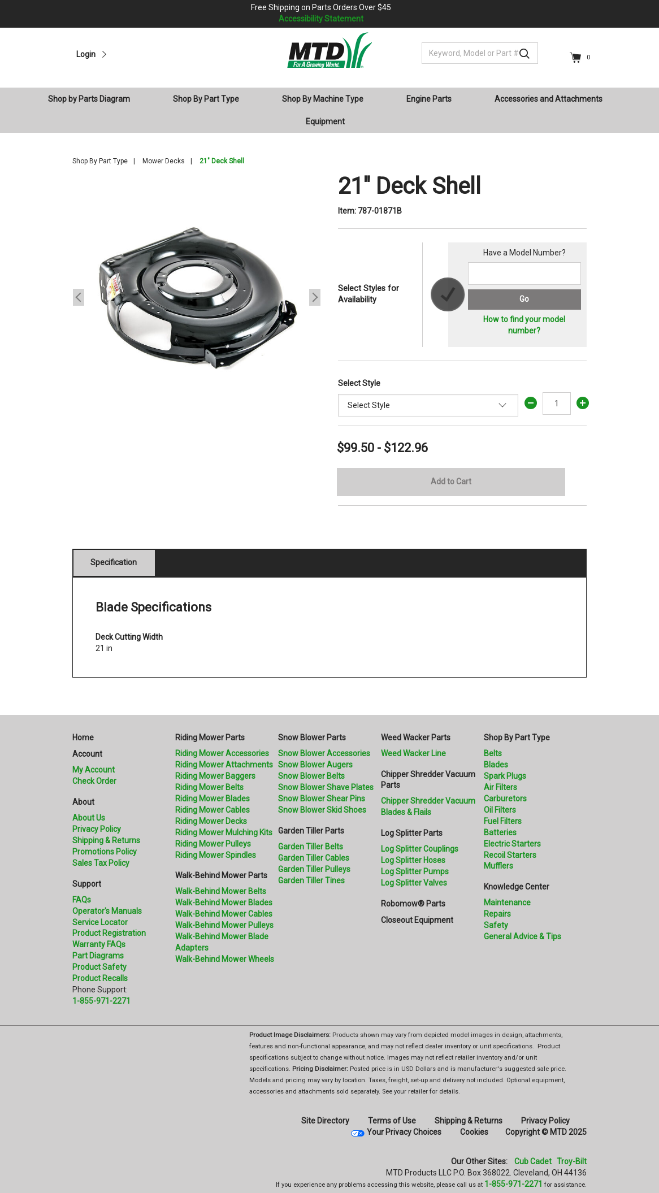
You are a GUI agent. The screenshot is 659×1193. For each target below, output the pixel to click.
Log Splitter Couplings (419, 848)
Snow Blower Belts (311, 775)
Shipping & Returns (106, 840)
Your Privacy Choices (404, 1131)
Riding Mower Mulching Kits (223, 832)
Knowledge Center (516, 886)
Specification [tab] (113, 562)
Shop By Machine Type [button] (322, 98)
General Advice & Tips (522, 936)
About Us (88, 817)
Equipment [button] (325, 121)
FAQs (81, 899)
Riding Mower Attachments (224, 764)
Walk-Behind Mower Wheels (224, 959)
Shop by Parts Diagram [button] (89, 98)
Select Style (359, 383)
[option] (196, 297)
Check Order (94, 781)
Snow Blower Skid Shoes (322, 809)
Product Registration (109, 933)
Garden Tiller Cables (313, 857)
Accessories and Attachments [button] (548, 98)
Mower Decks (163, 161)
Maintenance (507, 902)
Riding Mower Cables (212, 809)
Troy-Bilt (572, 1161)
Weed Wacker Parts (415, 737)
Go (524, 298)
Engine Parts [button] (429, 98)
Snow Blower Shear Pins (321, 798)
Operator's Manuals (107, 911)
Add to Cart (451, 481)
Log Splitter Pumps (415, 871)
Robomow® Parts (413, 903)
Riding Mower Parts (210, 737)
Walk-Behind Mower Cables (223, 913)
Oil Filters (500, 809)
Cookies (474, 1131)
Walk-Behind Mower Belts (220, 891)
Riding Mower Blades (212, 798)
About (83, 801)
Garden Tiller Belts (310, 846)
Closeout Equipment (417, 920)
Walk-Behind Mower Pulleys (224, 925)
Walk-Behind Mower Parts (221, 875)
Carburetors (505, 798)
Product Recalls (100, 978)
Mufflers (498, 865)
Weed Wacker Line (413, 753)
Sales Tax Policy (100, 862)
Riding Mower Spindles (215, 855)
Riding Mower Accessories (222, 753)
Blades (496, 764)
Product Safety (99, 966)
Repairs (497, 913)
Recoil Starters (510, 855)
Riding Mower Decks (211, 821)
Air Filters (500, 787)
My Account (93, 769)
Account (87, 753)
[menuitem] (93, 99)
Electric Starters (512, 843)
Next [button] (314, 297)
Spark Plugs (505, 775)
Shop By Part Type (100, 161)
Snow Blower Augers (315, 764)
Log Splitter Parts (412, 833)
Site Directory (325, 1120)
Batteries (500, 832)
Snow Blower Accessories (324, 753)
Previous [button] (78, 297)
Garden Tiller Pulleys (314, 869)
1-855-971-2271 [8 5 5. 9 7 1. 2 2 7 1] (513, 1183)
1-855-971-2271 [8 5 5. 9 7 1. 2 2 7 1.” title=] (101, 1000)
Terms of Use (392, 1120)
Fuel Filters (503, 821)
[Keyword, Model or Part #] (480, 53)
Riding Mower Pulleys (213, 843)
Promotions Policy (104, 851)
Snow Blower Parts (312, 737)
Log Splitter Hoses (413, 860)
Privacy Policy (96, 829)
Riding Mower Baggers (215, 775)
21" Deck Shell (222, 161)
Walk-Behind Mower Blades (223, 902)
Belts (493, 753)
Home (83, 737)
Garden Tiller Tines (311, 880)
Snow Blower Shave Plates (326, 787)
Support (86, 883)
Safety (496, 925)
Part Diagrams (98, 955)
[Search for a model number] (524, 273)
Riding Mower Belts (209, 787)
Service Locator (100, 922)
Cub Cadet (533, 1161)
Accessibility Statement (321, 18)
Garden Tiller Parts (311, 830)
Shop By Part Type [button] (206, 98)
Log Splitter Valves (414, 882)
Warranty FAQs (98, 944)
